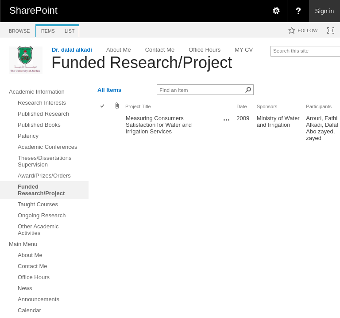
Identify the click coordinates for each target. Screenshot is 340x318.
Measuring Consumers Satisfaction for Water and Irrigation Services (159, 125)
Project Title (138, 106)
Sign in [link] (324, 11)
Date (241, 106)
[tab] (19, 29)
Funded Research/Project (141, 62)
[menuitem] (276, 11)
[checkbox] (102, 106)
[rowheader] (104, 128)
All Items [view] (109, 90)
